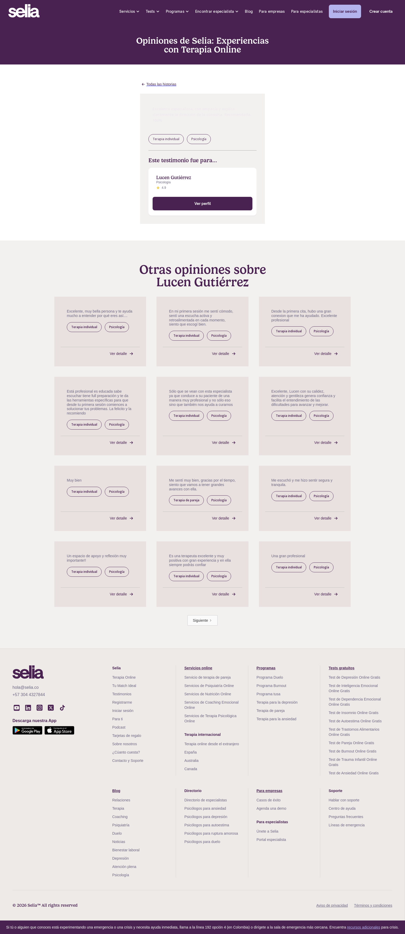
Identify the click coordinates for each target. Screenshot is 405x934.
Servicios (127, 11)
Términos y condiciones (373, 905)
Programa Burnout (271, 686)
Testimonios (122, 694)
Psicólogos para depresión (205, 817)
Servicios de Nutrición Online (207, 694)
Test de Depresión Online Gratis (354, 677)
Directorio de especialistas (205, 800)
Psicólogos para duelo (202, 842)
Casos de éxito (269, 800)
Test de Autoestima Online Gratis (355, 721)
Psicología (120, 875)
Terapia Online (124, 677)
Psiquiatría (120, 825)
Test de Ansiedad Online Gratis (353, 773)
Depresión (120, 858)
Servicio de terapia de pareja (207, 677)
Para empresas (272, 11)
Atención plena (124, 867)
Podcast (119, 727)
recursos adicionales (363, 927)
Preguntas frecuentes (346, 817)
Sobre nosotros (124, 744)
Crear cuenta (381, 11)
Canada (190, 769)
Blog (249, 11)
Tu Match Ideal (124, 686)
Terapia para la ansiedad (276, 719)
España (190, 752)
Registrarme (122, 702)
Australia (191, 760)
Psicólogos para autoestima (206, 825)
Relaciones (121, 800)
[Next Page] (202, 620)
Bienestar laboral (126, 850)
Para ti (117, 719)
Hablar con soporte (344, 800)
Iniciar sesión (345, 11)
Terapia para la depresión (277, 702)
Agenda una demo (271, 808)
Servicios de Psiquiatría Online (209, 686)
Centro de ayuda (342, 808)
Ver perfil (202, 203)
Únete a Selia (267, 831)
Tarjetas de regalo (126, 736)
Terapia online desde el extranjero (211, 744)
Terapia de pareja (271, 711)
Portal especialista (271, 840)
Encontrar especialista (214, 11)
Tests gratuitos (341, 668)
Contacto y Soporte (127, 760)
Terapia (118, 808)
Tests (150, 11)
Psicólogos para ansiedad (205, 808)
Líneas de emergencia (347, 825)
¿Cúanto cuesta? (126, 752)
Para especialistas (307, 11)
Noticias (118, 842)
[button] (129, 11)
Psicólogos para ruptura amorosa (211, 833)
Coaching (120, 817)
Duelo (117, 833)
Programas (175, 11)
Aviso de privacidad (332, 905)
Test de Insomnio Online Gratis (353, 713)
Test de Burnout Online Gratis (352, 751)
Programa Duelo (270, 677)
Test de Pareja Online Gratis (351, 743)
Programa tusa (268, 694)
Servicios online (198, 668)
